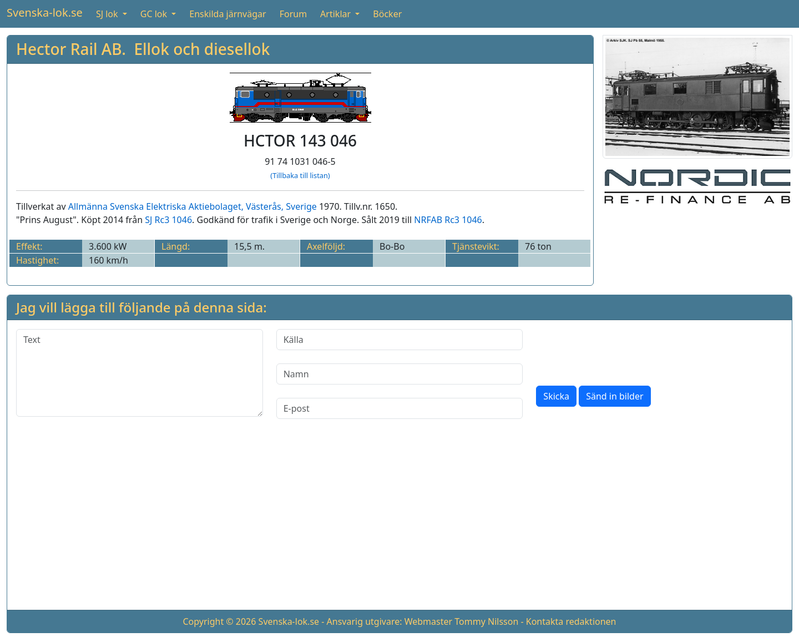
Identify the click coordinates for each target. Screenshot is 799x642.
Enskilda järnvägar (227, 14)
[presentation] (620, 350)
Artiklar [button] (336, 14)
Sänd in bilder (614, 396)
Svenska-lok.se (45, 12)
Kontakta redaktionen (571, 621)
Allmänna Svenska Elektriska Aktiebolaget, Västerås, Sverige (192, 206)
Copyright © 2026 (219, 621)
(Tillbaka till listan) (300, 175)
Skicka (556, 396)
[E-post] (399, 408)
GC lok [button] (154, 14)
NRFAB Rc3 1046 (448, 220)
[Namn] (399, 374)
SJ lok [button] (108, 14)
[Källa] (399, 339)
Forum (293, 14)
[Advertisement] (399, 523)
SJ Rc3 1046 (168, 220)
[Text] (139, 373)
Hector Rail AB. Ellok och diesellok (143, 48)
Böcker (387, 14)
